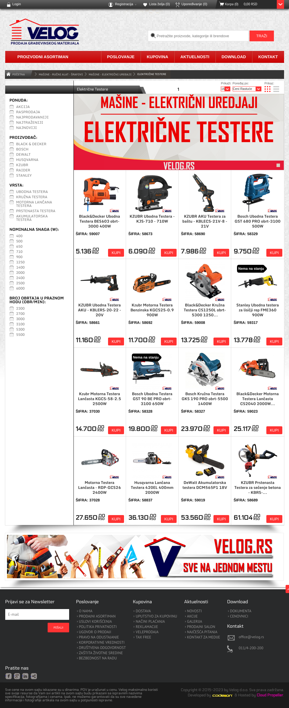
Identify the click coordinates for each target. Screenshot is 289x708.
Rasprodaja (28, 112)
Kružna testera (31, 197)
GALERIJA (194, 622)
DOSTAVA (143, 611)
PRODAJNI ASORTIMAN (97, 616)
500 (19, 241)
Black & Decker (31, 144)
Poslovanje (121, 56)
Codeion (227, 695)
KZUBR (22, 165)
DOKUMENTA (241, 611)
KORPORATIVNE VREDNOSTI (102, 642)
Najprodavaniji (32, 117)
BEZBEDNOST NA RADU (98, 658)
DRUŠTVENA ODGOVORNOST (102, 648)
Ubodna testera (32, 192)
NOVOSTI (194, 611)
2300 (20, 308)
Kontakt (268, 56)
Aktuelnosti (194, 56)
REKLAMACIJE (147, 627)
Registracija (124, 4)
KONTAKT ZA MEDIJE (203, 637)
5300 (20, 329)
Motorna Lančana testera (34, 204)
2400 (20, 278)
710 (19, 252)
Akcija (23, 107)
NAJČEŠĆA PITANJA (202, 632)
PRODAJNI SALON (201, 627)
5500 (20, 335)
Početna (18, 74)
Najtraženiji (29, 123)
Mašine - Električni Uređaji (110, 74)
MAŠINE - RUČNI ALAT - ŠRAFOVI (61, 74)
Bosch (22, 149)
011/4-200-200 (251, 647)
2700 (20, 314)
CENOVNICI (239, 616)
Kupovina (157, 56)
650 (19, 247)
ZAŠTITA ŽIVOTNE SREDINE (101, 653)
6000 (20, 288)
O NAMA (86, 611)
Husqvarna (27, 160)
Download (234, 56)
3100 (20, 324)
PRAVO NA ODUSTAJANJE (99, 637)
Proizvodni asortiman (42, 56)
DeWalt (23, 155)
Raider (23, 170)
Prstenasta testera (35, 211)
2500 (20, 283)
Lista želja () (159, 4)
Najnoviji (26, 128)
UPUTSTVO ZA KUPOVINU (156, 616)
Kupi (116, 253)
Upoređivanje (194, 4)
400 (19, 236)
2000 (20, 273)
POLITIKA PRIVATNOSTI (98, 627)
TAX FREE (143, 637)
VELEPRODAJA (147, 632)
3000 (20, 319)
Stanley (24, 176)
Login (16, 4)
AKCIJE (192, 616)
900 (19, 257)
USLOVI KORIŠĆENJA (95, 622)
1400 (20, 267)
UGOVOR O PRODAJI (95, 632)
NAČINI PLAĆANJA (150, 622)
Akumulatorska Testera (32, 218)
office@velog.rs (251, 636)
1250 (20, 262)
